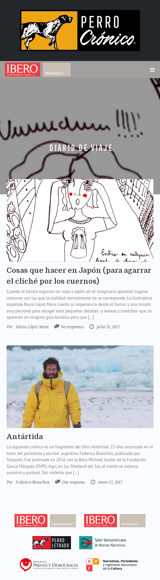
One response (73, 482)
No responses (72, 327)
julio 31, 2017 (108, 327)
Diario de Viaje (80, 148)
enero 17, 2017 (110, 482)
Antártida (25, 437)
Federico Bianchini (33, 482)
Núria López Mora (32, 327)
